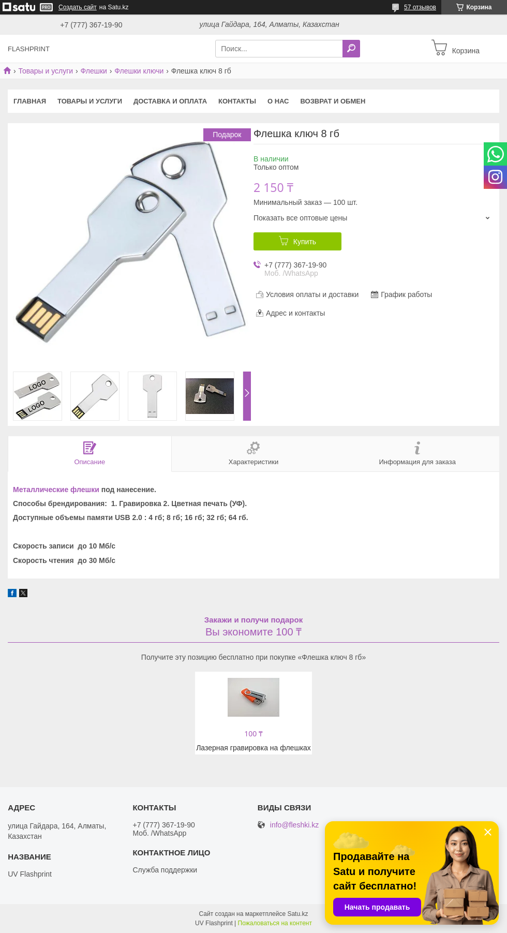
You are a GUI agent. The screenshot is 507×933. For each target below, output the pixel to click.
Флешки (94, 71)
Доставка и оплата (170, 101)
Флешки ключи (138, 71)
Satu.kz (297, 913)
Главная (29, 101)
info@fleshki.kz (294, 825)
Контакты (237, 101)
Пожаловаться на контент (275, 923)
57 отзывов (420, 7)
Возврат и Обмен (333, 101)
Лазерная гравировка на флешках (253, 748)
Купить (304, 242)
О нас (278, 101)
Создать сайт (77, 7)
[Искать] (351, 48)
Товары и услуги (45, 71)
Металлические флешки (56, 489)
